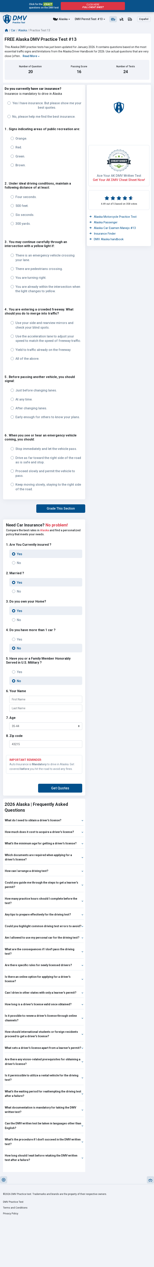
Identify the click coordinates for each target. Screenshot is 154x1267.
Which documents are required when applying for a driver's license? (44, 857)
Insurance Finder (102, 233)
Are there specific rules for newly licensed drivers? (44, 965)
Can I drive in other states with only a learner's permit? (44, 992)
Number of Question (30, 66)
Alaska (63, 19)
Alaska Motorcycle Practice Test (113, 217)
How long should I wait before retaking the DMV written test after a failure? (44, 1158)
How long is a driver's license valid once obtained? (44, 1004)
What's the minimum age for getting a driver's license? (44, 843)
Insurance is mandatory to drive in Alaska (33, 94)
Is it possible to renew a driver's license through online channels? (44, 1018)
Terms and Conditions (15, 1207)
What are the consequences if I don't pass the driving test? (44, 951)
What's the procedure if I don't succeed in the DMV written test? (44, 1141)
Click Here (93, 6)
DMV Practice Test (13, 1202)
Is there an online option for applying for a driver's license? (44, 979)
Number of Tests (125, 66)
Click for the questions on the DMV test (44, 6)
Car (13, 30)
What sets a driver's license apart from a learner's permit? (44, 1048)
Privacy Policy (10, 1213)
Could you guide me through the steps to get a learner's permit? (44, 885)
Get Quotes (60, 788)
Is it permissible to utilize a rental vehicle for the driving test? (44, 1077)
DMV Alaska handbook (106, 239)
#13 (100, 19)
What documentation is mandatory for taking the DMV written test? (44, 1110)
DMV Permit (82, 19)
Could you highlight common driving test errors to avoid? (44, 926)
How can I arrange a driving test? (44, 871)
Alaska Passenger (103, 222)
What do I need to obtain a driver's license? (44, 820)
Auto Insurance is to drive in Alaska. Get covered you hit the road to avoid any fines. (44, 764)
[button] (60, 508)
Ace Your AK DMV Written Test (119, 176)
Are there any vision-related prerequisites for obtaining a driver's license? (44, 1061)
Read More (31, 56)
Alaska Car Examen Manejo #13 (112, 228)
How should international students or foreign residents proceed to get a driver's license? (44, 1034)
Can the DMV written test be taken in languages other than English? (44, 1125)
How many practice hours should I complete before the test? (44, 901)
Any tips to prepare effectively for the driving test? (44, 914)
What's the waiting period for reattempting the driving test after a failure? (44, 1093)
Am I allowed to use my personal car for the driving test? (44, 937)
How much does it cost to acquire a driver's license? (44, 832)
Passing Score (79, 66)
